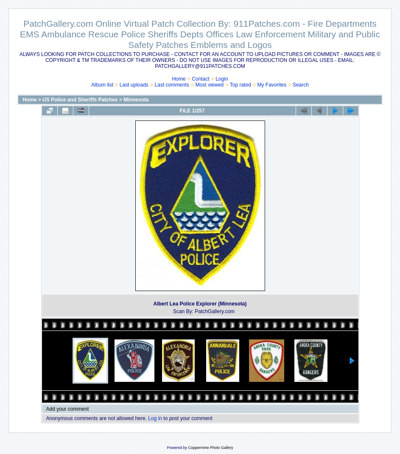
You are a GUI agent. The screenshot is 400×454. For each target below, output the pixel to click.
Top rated (240, 85)
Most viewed (210, 85)
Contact (200, 79)
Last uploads (134, 85)
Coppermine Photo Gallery (210, 448)
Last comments (172, 85)
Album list (102, 85)
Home (178, 79)
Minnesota (135, 100)
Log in (155, 418)
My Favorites (272, 85)
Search (301, 85)
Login (221, 79)
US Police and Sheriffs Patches (79, 100)
